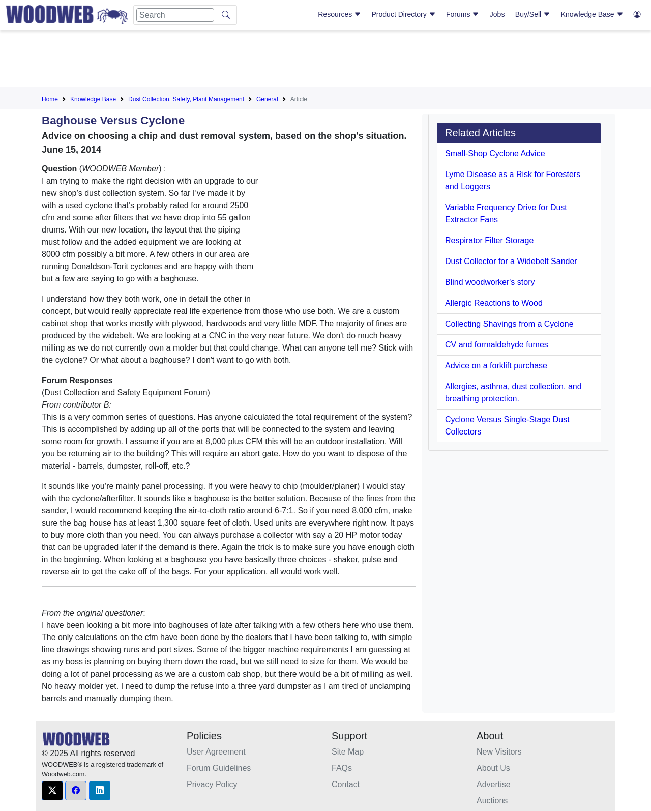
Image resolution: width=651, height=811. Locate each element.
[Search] (175, 15)
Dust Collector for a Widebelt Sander (511, 261)
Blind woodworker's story (490, 282)
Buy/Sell (532, 14)
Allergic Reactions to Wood (494, 303)
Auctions (492, 800)
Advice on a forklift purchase (496, 365)
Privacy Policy (212, 784)
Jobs (497, 14)
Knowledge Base (592, 14)
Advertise (494, 784)
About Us (493, 768)
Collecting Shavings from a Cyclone (509, 324)
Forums (462, 14)
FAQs (342, 768)
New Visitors (499, 751)
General (267, 99)
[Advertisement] (325, 60)
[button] (52, 790)
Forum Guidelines (219, 768)
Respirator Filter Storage (489, 240)
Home (50, 99)
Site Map (348, 751)
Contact (346, 784)
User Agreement (216, 751)
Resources (339, 14)
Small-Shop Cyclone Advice (495, 153)
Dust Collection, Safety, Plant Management (186, 99)
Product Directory (404, 14)
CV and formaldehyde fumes (496, 344)
